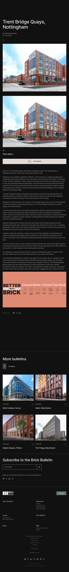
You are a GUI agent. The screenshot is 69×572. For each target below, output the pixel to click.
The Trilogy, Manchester (45, 448)
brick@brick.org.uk (34, 552)
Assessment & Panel (42, 528)
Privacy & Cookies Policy (34, 563)
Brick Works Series (8, 519)
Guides (38, 503)
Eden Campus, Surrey (12, 408)
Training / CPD (40, 505)
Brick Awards (6, 517)
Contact (61, 493)
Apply (38, 530)
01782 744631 (34, 548)
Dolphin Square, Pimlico (12, 448)
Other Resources (41, 507)
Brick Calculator (41, 509)
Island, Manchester (43, 408)
